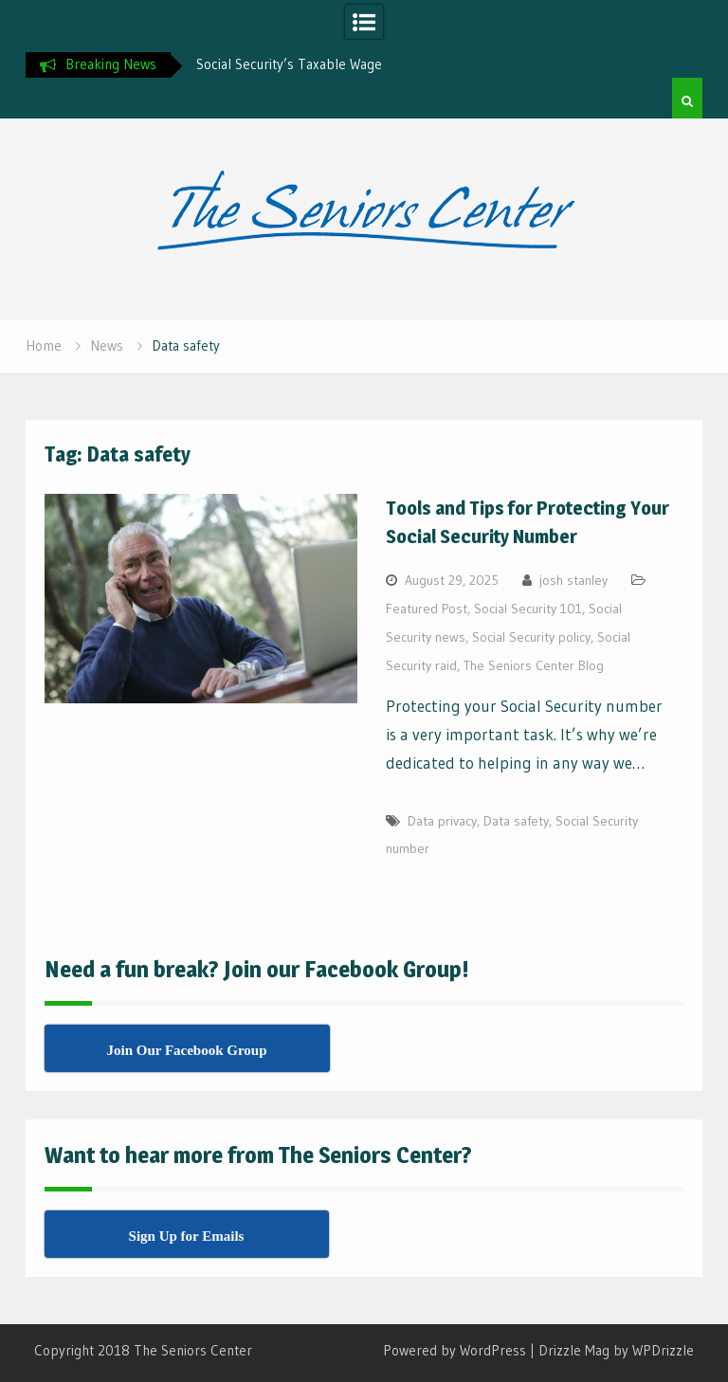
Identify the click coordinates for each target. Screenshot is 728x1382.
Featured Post (426, 608)
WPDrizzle (663, 1350)
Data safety (516, 820)
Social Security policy (531, 637)
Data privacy (442, 820)
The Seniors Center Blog (534, 665)
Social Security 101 (528, 608)
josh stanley (573, 580)
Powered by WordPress (454, 1350)
